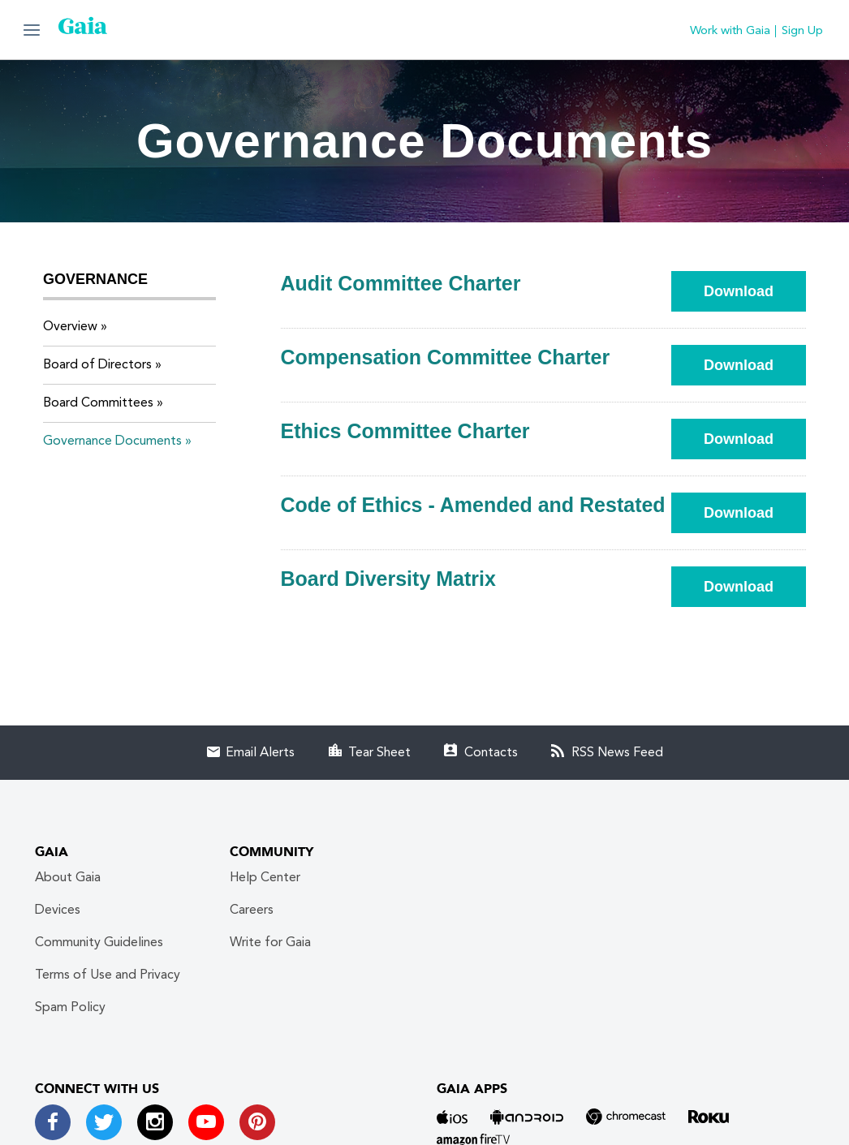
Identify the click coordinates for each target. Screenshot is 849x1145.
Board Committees (98, 403)
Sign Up (802, 31)
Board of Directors (97, 365)
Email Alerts (260, 753)
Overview (70, 327)
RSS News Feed (617, 753)
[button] (31, 29)
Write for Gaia (270, 942)
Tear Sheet (379, 753)
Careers (252, 910)
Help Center (265, 878)
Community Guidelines (99, 942)
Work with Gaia (730, 31)
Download (755, 290)
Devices (57, 910)
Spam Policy (70, 1007)
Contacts (491, 753)
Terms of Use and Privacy (107, 975)
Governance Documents (112, 441)
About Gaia (68, 878)
